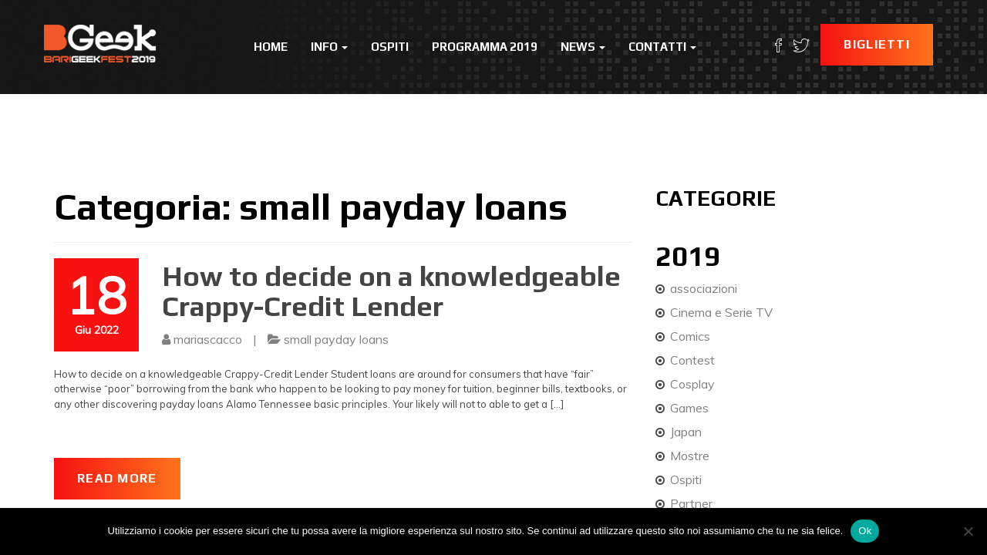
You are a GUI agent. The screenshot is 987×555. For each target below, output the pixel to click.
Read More (117, 478)
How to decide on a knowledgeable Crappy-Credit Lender (391, 291)
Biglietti (877, 44)
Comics (690, 336)
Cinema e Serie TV (721, 312)
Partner (691, 503)
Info (329, 46)
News (583, 46)
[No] (967, 531)
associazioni (703, 288)
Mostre (689, 455)
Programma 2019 (484, 46)
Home (271, 46)
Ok (864, 530)
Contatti (662, 46)
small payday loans (336, 339)
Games (689, 407)
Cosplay (692, 384)
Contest (692, 360)
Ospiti (390, 46)
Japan (686, 431)
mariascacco (207, 339)
